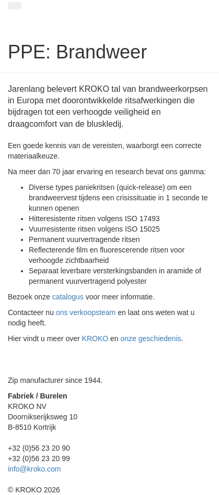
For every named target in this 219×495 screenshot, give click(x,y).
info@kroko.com (34, 469)
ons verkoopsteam (86, 312)
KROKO (95, 338)
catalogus (68, 297)
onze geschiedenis (151, 338)
